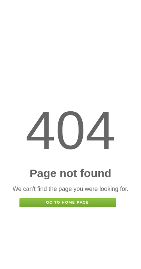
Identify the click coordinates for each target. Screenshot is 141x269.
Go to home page (67, 202)
